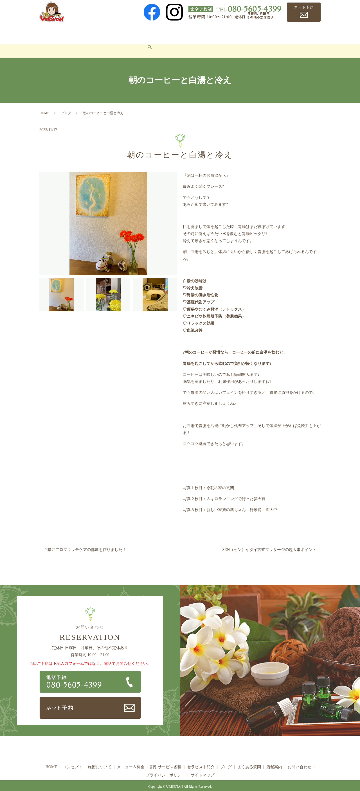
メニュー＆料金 (138, 32)
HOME (49, 32)
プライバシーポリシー (165, 767)
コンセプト (73, 32)
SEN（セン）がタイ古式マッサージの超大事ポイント (269, 541)
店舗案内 (298, 32)
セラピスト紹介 (216, 32)
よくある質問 (270, 32)
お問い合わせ (55, 42)
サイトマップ (202, 767)
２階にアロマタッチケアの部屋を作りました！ (85, 541)
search (79, 43)
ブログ (244, 32)
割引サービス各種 (177, 32)
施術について (103, 32)
